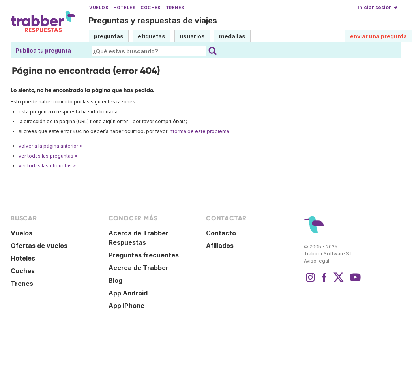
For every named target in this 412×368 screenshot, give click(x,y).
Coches (150, 7)
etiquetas (151, 36)
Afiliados (220, 246)
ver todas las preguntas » (48, 156)
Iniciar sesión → (377, 7)
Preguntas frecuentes (144, 255)
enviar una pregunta (378, 36)
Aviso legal (316, 261)
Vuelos (98, 7)
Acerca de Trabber (139, 268)
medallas (232, 36)
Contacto (221, 233)
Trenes (175, 7)
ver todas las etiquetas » (47, 166)
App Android (128, 293)
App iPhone (126, 306)
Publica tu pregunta (43, 50)
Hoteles (124, 7)
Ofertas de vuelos (39, 246)
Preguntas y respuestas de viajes (153, 20)
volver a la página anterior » (50, 146)
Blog (115, 280)
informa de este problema (199, 131)
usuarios (192, 36)
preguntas (109, 36)
